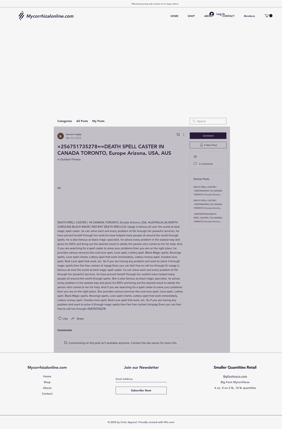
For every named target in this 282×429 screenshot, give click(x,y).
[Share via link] (77, 318)
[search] (208, 121)
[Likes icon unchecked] (59, 318)
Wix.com (169, 422)
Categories (64, 121)
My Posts (98, 121)
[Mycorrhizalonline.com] (51, 16)
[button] (268, 15)
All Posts (82, 121)
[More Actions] (182, 134)
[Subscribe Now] (141, 390)
